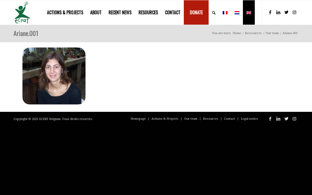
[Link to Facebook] (270, 12)
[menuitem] (65, 12)
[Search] (214, 12)
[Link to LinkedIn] (278, 12)
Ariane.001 (25, 33)
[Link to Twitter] (286, 12)
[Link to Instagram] (294, 12)
